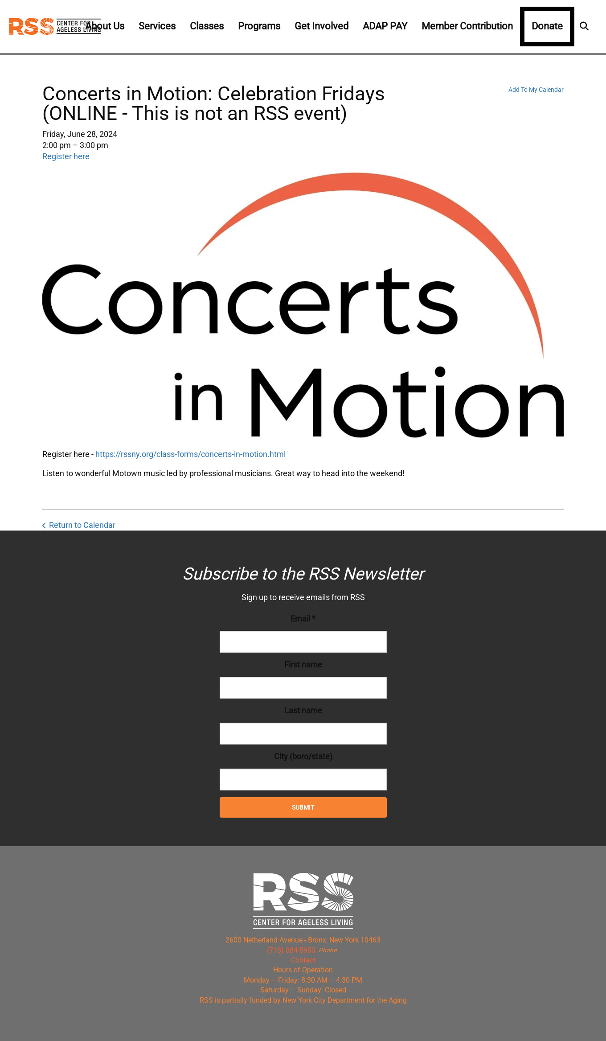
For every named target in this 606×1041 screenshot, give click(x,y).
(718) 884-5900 (291, 950)
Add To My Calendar (536, 89)
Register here (66, 156)
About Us (104, 26)
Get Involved (321, 26)
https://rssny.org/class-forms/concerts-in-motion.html (190, 454)
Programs (259, 26)
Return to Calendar (82, 525)
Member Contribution (467, 26)
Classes (207, 26)
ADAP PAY (385, 26)
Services (157, 26)
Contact (303, 960)
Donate (547, 26)
